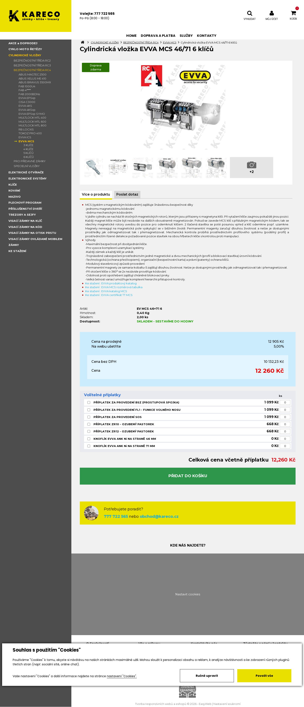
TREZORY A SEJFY (22, 214)
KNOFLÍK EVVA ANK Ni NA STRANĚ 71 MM (124, 446)
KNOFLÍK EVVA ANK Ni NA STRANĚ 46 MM (125, 438)
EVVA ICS (25, 137)
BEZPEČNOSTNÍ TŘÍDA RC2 (32, 60)
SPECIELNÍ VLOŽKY (27, 166)
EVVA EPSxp (27, 98)
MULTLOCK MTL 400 (32, 117)
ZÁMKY (13, 245)
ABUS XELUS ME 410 (32, 78)
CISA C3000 (27, 102)
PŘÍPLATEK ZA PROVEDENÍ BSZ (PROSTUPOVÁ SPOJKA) (136, 402)
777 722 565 (116, 516)
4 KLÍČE (28, 149)
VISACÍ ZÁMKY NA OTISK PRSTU (32, 232)
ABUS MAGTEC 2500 (32, 74)
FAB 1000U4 (27, 86)
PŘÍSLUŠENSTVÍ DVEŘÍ (25, 208)
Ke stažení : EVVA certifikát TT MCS (109, 295)
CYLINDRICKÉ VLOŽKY (24, 55)
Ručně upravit (207, 676)
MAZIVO (14, 196)
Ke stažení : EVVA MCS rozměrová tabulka (113, 287)
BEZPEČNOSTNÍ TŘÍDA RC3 (32, 65)
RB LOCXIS (26, 129)
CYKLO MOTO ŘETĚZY (25, 49)
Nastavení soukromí (226, 704)
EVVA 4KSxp (27, 109)
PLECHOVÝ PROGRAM (24, 202)
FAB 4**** (25, 90)
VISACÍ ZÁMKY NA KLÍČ (25, 220)
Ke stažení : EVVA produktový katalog (111, 283)
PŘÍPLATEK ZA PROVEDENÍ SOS (118, 417)
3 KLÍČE (28, 145)
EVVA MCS (26, 141)
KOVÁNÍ (14, 190)
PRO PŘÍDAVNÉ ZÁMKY (30, 161)
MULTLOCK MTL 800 (32, 125)
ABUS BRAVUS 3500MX (35, 82)
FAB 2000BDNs (29, 94)
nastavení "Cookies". (122, 676)
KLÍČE (12, 184)
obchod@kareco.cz (159, 516)
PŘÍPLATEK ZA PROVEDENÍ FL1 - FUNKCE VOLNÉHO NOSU (137, 409)
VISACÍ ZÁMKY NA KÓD (25, 227)
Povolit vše (264, 676)
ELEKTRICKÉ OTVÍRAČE (26, 172)
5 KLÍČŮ (28, 153)
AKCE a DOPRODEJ (22, 43)
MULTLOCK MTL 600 (32, 121)
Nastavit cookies (187, 594)
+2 (252, 172)
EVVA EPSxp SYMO (32, 113)
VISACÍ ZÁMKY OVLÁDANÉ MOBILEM (35, 239)
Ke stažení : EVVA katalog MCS (106, 291)
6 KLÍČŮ (28, 157)
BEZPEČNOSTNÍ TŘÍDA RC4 (32, 70)
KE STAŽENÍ (17, 251)
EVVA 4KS (25, 105)
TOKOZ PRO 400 (30, 133)
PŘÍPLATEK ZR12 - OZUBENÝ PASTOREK (124, 431)
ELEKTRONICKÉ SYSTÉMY (27, 178)
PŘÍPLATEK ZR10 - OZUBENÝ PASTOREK (124, 424)
